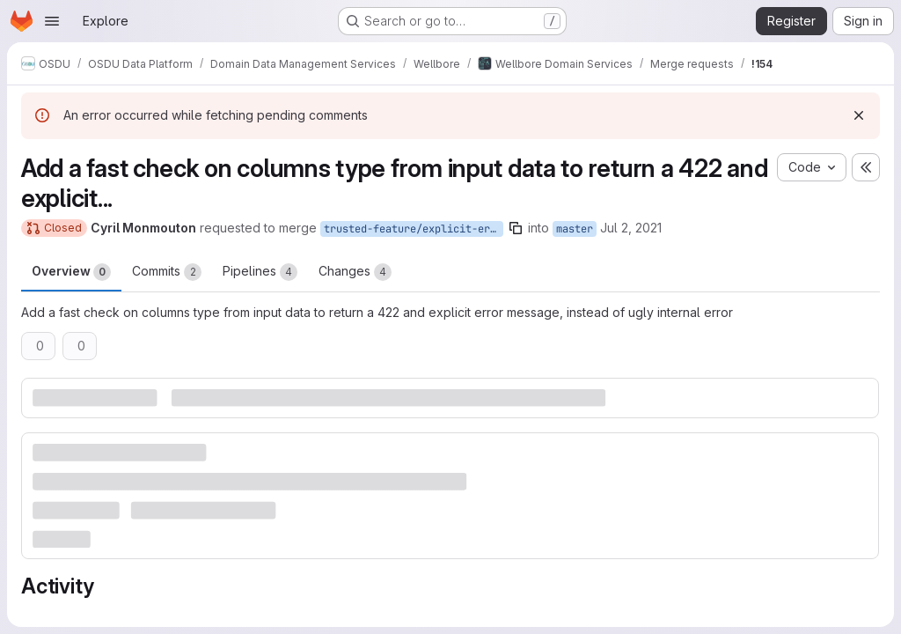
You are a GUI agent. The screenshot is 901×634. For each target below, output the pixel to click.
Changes (355, 272)
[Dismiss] (858, 115)
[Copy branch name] (515, 228)
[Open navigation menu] (52, 21)
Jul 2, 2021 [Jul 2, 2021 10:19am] (631, 227)
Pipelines (260, 272)
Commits (166, 272)
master (574, 229)
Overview (71, 272)
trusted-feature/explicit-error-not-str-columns (413, 229)
